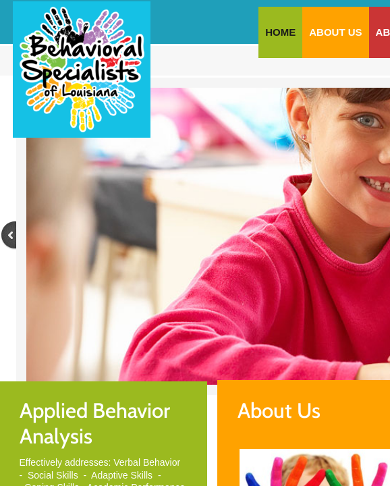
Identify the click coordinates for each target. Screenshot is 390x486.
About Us (335, 32)
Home (280, 32)
